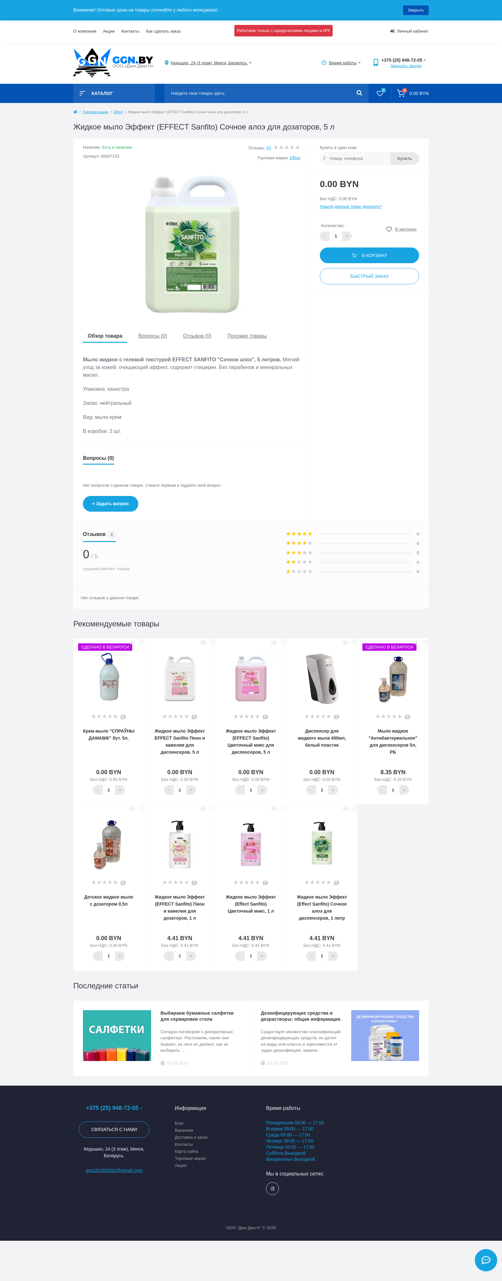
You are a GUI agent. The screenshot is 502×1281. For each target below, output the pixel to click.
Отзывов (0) (197, 336)
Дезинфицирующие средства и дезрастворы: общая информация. (301, 1016)
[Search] (359, 93)
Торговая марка (95, 112)
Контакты (130, 31)
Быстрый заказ (369, 276)
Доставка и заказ (191, 1137)
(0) (268, 147)
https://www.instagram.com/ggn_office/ (272, 1189)
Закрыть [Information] (416, 10)
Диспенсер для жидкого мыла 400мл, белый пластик (322, 738)
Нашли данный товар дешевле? (351, 206)
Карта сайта (186, 1151)
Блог (179, 1123)
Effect (118, 112)
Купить (405, 158)
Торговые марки (190, 1158)
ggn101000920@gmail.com (113, 1170)
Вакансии (184, 1130)
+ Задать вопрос (110, 503)
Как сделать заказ (163, 31)
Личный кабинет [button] (409, 31)
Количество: (332, 225)
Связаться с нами (114, 1129)
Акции (109, 31)
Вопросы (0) (152, 336)
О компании (84, 31)
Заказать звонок (406, 65)
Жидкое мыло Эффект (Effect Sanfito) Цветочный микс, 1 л (251, 904)
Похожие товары (247, 336)
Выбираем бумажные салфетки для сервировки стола (197, 1016)
